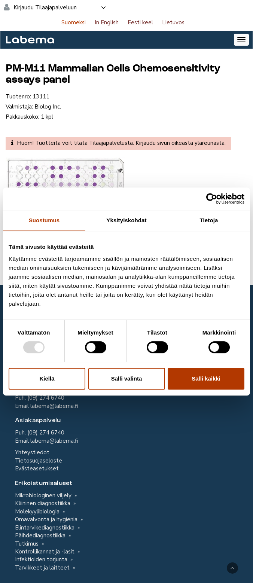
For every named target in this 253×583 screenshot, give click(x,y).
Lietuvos (173, 22)
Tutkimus (27, 543)
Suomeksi (73, 22)
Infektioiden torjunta (42, 559)
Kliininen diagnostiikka (43, 503)
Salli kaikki (206, 378)
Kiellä (46, 378)
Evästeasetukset (37, 468)
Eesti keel (140, 22)
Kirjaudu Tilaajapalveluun (60, 7)
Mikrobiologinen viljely (44, 495)
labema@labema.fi (54, 406)
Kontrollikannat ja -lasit (45, 551)
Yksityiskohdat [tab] (126, 220)
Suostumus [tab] (44, 220)
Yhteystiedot (32, 452)
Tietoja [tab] (209, 220)
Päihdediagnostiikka (41, 535)
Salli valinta (126, 378)
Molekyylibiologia (38, 511)
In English (107, 22)
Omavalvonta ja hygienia (47, 519)
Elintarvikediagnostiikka (45, 527)
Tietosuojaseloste (38, 460)
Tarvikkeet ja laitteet (43, 567)
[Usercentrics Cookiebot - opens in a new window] (211, 198)
